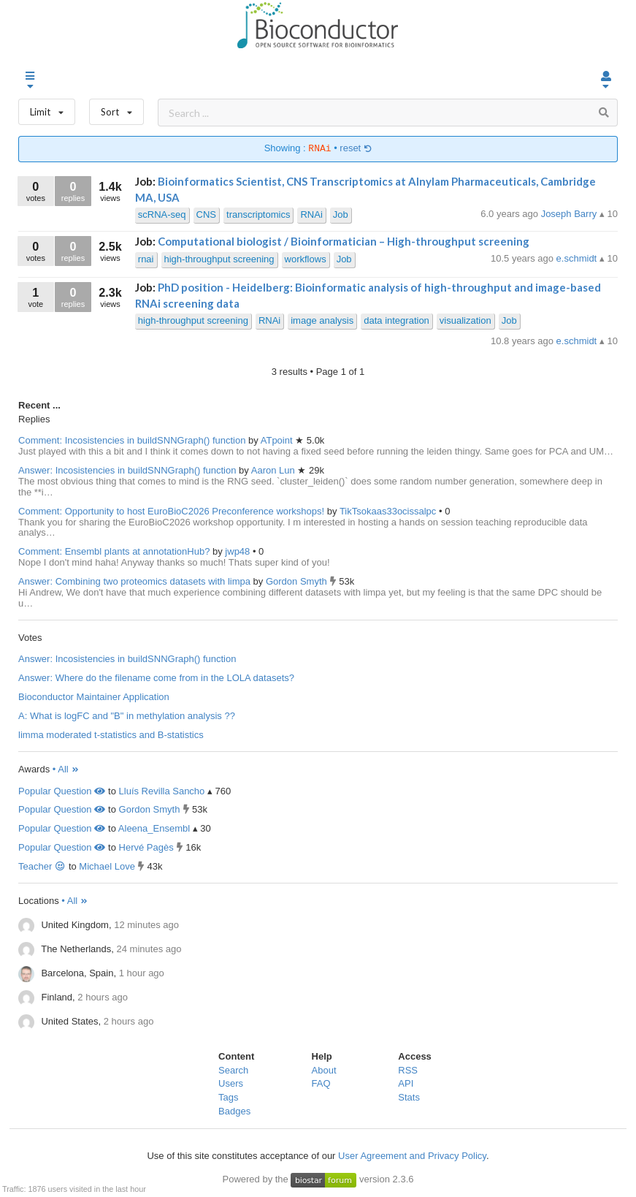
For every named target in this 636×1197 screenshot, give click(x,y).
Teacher (42, 866)
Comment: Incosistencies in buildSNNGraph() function (131, 440)
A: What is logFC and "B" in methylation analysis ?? (126, 715)
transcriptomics (258, 214)
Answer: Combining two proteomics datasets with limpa (134, 581)
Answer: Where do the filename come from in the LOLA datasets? (156, 677)
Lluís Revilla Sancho (162, 791)
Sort (116, 108)
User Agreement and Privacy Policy (412, 1155)
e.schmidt (577, 258)
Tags (228, 1097)
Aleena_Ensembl (154, 828)
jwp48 (239, 551)
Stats (409, 1097)
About (324, 1070)
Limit (46, 108)
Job (340, 214)
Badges (234, 1111)
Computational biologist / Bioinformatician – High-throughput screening (343, 241)
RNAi (311, 214)
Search (233, 1070)
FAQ (321, 1083)
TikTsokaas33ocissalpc (389, 511)
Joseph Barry (570, 213)
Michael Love (107, 866)
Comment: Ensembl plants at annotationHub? (114, 551)
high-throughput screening (219, 259)
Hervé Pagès (146, 847)
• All (66, 769)
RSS (408, 1070)
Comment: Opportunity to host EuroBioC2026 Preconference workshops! (171, 511)
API (405, 1083)
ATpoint (278, 440)
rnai (146, 259)
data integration (396, 320)
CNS (206, 214)
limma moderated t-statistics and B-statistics (111, 734)
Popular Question (61, 791)
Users (230, 1083)
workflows (305, 259)
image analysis (322, 320)
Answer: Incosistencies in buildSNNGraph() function (127, 470)
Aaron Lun (274, 470)
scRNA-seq (162, 214)
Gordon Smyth (297, 581)
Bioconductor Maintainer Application (93, 696)
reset (356, 148)
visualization (465, 320)
